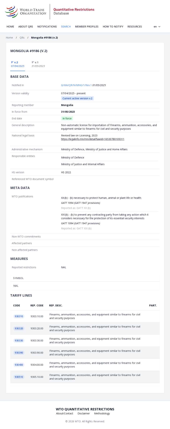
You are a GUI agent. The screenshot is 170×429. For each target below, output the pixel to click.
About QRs (25, 26)
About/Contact (64, 413)
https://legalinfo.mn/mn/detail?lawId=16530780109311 (92, 139)
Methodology (102, 413)
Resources (134, 26)
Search (66, 26)
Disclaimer (84, 413)
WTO (78, 421)
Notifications (47, 26)
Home (10, 26)
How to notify (113, 26)
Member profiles (86, 26)
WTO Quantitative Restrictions (85, 409)
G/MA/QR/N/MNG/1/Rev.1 (76, 85)
